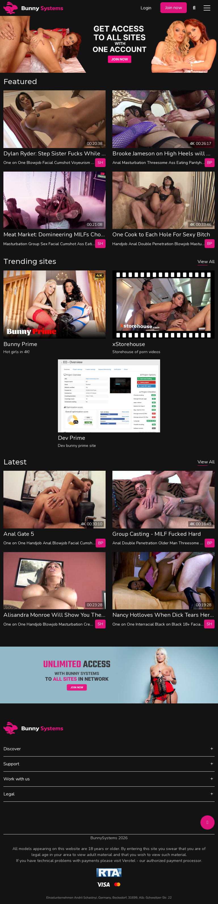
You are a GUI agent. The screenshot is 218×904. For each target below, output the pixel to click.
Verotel (128, 860)
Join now (173, 8)
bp (209, 162)
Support (11, 764)
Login (146, 8)
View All (206, 262)
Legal (8, 794)
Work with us (16, 779)
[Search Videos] (194, 8)
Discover (12, 749)
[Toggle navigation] (207, 8)
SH (100, 162)
